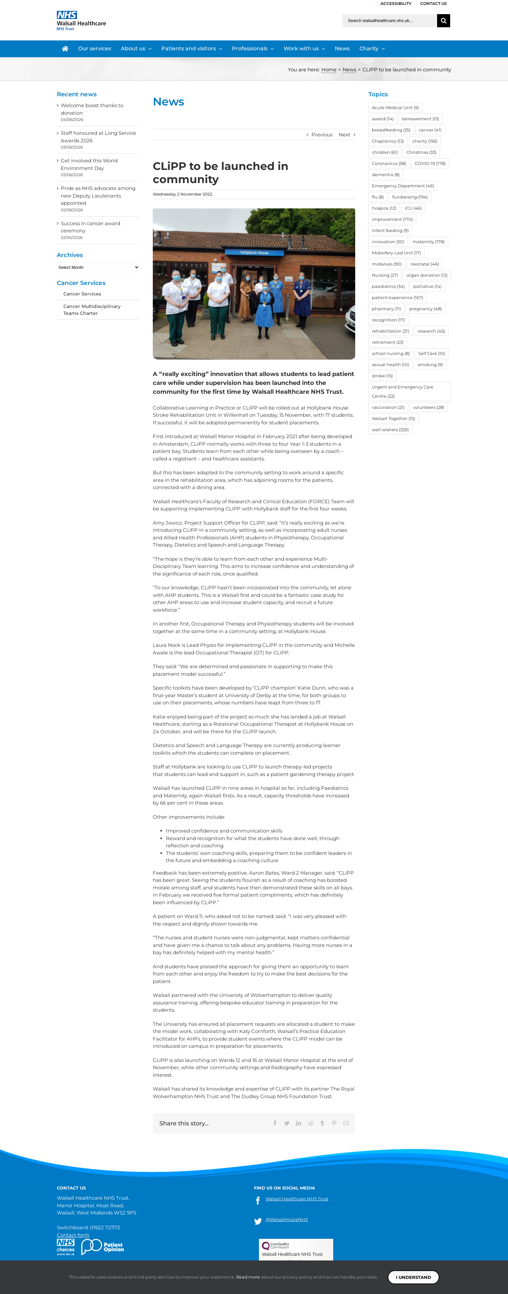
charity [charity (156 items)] (424, 141)
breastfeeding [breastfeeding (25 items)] (391, 129)
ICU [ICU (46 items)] (413, 208)
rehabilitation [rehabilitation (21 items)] (390, 331)
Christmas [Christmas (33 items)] (421, 152)
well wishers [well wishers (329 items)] (390, 429)
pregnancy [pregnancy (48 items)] (425, 308)
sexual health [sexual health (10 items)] (390, 364)
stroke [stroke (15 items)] (382, 375)
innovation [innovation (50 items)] (388, 241)
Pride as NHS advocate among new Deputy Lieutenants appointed (98, 195)
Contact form (73, 1235)
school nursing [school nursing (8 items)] (391, 353)
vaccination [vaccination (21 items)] (388, 407)
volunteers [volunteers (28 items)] (428, 407)
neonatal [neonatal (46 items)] (424, 264)
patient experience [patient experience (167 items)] (397, 297)
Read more (248, 1277)
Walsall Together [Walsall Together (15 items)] (393, 418)
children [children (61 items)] (385, 152)
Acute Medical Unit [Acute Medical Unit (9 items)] (395, 107)
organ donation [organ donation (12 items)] (427, 275)
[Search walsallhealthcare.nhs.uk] (389, 20)
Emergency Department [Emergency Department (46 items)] (403, 185)
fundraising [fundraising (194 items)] (410, 197)
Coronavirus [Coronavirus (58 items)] (389, 163)
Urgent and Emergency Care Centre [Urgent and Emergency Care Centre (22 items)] (402, 391)
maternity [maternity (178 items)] (429, 241)
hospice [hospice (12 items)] (384, 208)
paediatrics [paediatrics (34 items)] (388, 286)
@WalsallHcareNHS (287, 1219)
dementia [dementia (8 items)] (386, 174)
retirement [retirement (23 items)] (388, 342)
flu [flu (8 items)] (378, 197)
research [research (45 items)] (431, 331)
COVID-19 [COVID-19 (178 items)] (430, 163)
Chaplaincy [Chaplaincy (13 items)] (388, 141)
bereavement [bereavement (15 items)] (420, 118)
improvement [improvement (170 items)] (392, 219)
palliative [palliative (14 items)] (427, 286)
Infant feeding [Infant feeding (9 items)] (390, 230)
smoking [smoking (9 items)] (430, 364)
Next (344, 134)
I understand (413, 1277)
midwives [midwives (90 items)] (387, 264)
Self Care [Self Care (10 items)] (431, 353)
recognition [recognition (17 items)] (388, 319)
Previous (322, 134)
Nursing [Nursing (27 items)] (385, 275)
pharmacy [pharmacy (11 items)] (386, 308)
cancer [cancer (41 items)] (430, 129)
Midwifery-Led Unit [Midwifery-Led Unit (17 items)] (396, 252)
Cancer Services (82, 294)
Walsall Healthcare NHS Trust (297, 1198)
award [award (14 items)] (383, 118)
